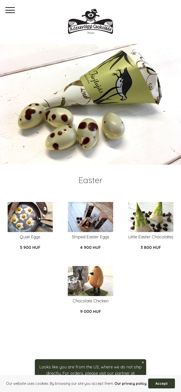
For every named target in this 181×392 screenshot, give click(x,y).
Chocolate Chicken (90, 300)
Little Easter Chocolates (150, 236)
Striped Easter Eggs (90, 236)
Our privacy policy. (131, 383)
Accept (161, 383)
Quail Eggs (30, 236)
